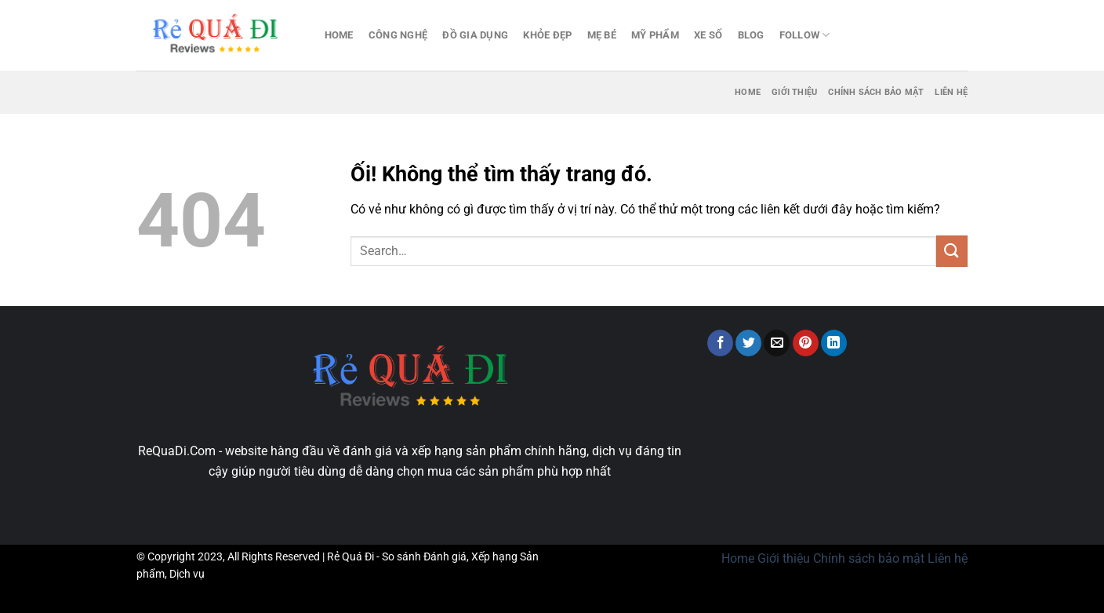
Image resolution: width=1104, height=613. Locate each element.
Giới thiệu (794, 92)
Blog (751, 35)
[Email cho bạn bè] (777, 343)
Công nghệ (398, 35)
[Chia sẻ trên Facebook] (720, 343)
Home (339, 35)
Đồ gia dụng (475, 35)
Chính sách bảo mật (876, 92)
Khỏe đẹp (547, 35)
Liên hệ (951, 92)
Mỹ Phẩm (655, 35)
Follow (804, 34)
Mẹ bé (601, 35)
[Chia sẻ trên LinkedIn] (834, 343)
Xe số (708, 35)
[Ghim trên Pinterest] (806, 343)
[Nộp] (952, 250)
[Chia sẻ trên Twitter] (748, 343)
